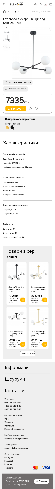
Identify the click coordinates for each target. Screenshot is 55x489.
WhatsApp (9, 426)
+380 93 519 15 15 (12, 406)
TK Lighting (17, 159)
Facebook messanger (14, 429)
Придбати (16, 108)
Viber (6, 419)
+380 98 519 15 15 (12, 409)
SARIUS (15, 163)
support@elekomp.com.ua (16, 448)
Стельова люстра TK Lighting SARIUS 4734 (16, 333)
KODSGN (16, 478)
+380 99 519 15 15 (12, 402)
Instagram (8, 457)
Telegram (8, 422)
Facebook (8, 461)
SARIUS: (12, 257)
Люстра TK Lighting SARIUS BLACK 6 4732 (16, 289)
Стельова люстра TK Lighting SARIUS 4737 (38, 333)
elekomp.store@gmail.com (16, 438)
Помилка (43, 481)
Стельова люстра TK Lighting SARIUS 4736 (38, 289)
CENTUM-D (23, 481)
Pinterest (8, 464)
